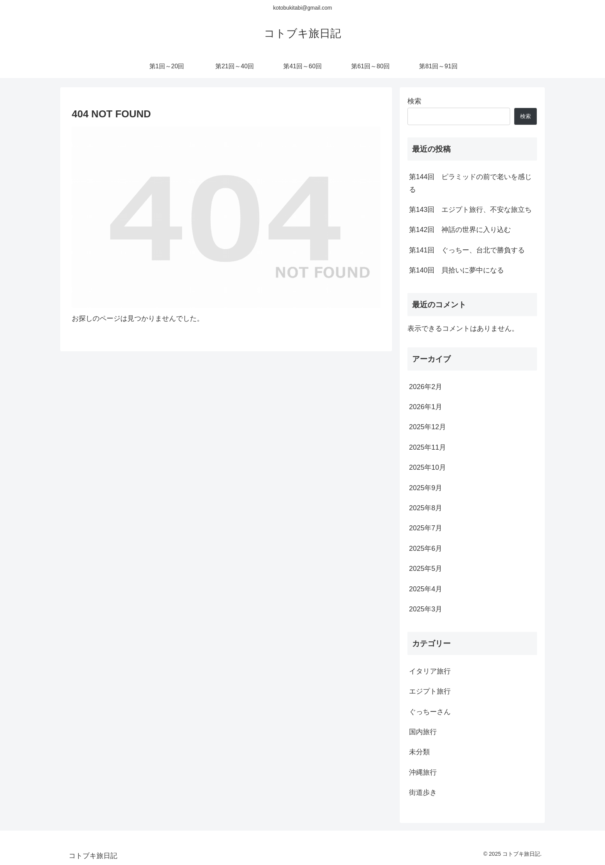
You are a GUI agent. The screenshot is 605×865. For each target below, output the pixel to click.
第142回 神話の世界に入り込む (460, 230)
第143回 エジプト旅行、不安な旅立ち (470, 209)
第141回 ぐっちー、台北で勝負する (467, 250)
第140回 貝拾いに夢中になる (456, 270)
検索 (414, 101)
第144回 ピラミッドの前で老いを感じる (470, 183)
